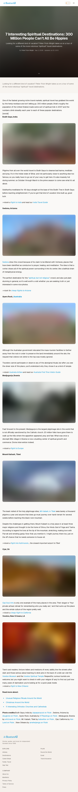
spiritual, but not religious (39, 278)
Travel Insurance (46, 759)
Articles (4, 752)
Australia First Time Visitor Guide (47, 372)
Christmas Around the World (17, 702)
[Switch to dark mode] (68, 3)
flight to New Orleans (19, 686)
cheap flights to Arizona (21, 290)
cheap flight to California (21, 612)
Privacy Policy (7, 781)
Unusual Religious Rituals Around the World (24, 698)
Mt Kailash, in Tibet (47, 511)
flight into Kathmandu (20, 543)
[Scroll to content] (39, 73)
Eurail (42, 755)
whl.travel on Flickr (13, 719)
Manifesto (5, 777)
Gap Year (5, 765)
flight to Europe (17, 448)
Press (4, 787)
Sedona (5, 262)
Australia (17, 296)
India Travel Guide (40, 202)
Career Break (6, 759)
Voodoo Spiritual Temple (34, 676)
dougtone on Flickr (10, 716)
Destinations (6, 755)
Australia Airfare (15, 372)
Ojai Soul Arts (8, 603)
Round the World (46, 752)
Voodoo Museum (9, 676)
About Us (5, 774)
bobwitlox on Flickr (46, 719)
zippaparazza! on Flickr (42, 712)
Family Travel (6, 762)
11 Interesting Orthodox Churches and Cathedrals (26, 706)
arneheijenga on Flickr (39, 722)
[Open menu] (74, 3)
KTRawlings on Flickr (49, 716)
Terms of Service (8, 784)
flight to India (16, 202)
